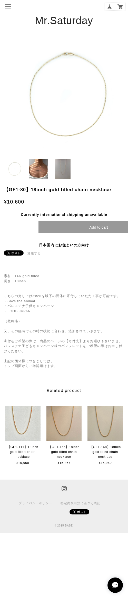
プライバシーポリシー (35, 503)
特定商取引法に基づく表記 (81, 503)
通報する (34, 253)
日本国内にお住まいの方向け (64, 245)
